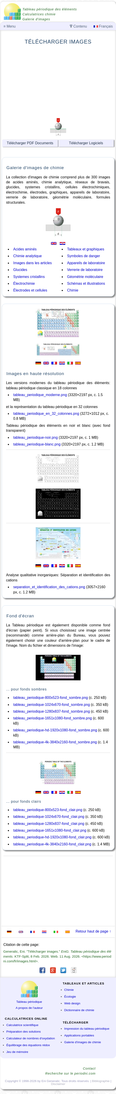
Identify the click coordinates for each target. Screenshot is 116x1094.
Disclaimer (58, 1084)
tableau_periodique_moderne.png (40, 395)
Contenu (78, 26)
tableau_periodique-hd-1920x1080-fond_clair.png (52, 837)
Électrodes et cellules (30, 290)
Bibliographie (101, 1081)
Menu (10, 26)
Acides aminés (25, 249)
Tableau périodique (29, 1001)
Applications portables (79, 1035)
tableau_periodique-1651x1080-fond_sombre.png (52, 718)
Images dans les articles (32, 263)
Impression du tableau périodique (86, 1028)
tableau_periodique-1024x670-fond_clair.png (48, 817)
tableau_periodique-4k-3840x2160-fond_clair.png (52, 844)
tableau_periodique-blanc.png (37, 444)
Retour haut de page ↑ (93, 931)
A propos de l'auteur (29, 1008)
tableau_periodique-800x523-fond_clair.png (47, 810)
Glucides (20, 270)
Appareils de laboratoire (86, 263)
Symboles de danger (83, 256)
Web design (72, 1003)
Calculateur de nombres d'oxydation (30, 1038)
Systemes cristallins (29, 277)
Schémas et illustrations (86, 283)
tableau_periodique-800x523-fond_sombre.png (50, 698)
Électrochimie (24, 283)
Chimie (72, 290)
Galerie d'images (36, 19)
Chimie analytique (27, 256)
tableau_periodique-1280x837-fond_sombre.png (51, 711)
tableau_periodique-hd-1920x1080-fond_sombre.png (55, 730)
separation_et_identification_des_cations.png (49, 587)
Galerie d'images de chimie (82, 1042)
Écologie (70, 996)
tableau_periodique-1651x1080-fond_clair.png (49, 830)
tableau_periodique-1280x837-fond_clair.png (48, 824)
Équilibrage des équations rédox (28, 1045)
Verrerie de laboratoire (85, 270)
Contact (89, 1068)
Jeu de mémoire (17, 1052)
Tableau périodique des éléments (49, 9)
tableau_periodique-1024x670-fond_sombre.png (51, 705)
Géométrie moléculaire (85, 277)
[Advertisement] (58, 80)
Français (103, 26)
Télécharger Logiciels (86, 143)
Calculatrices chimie (39, 14)
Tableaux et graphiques (85, 249)
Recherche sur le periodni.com (70, 1073)
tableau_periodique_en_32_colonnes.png (46, 413)
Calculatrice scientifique (22, 1025)
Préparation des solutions (23, 1031)
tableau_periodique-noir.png (35, 437)
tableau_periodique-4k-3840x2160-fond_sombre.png (55, 742)
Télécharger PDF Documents (30, 143)
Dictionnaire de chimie (79, 1010)
